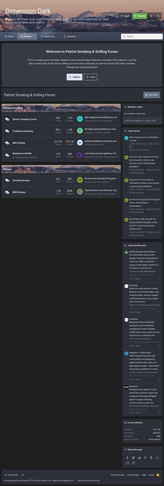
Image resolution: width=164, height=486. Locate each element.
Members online (135, 107)
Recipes (8, 169)
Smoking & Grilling (13, 108)
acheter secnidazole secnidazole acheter (102, 141)
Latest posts (134, 131)
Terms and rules (117, 475)
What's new (49, 36)
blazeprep (133, 285)
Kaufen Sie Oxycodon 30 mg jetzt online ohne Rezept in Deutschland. (144, 202)
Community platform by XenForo (28, 481)
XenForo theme (84, 481)
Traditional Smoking (23, 131)
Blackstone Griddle (22, 153)
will (102, 145)
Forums (27, 36)
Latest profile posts (137, 245)
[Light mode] (151, 15)
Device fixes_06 (110, 157)
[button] (34, 36)
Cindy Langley (109, 194)
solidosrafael (145, 353)
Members (71, 36)
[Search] (158, 15)
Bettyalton (133, 353)
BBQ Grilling (19, 143)
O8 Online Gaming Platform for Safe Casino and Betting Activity (112, 129)
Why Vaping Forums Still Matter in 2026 (102, 117)
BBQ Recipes (19, 192)
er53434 (106, 133)
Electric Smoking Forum (25, 119)
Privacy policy (133, 475)
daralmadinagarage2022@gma (142, 252)
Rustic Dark (11, 475)
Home (11, 36)
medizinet (105, 182)
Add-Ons (56, 481)
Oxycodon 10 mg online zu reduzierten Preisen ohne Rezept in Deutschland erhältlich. (144, 183)
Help (144, 475)
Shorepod (133, 386)
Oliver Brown (106, 121)
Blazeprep (133, 322)
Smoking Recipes (21, 180)
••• (159, 279)
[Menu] (116, 16)
